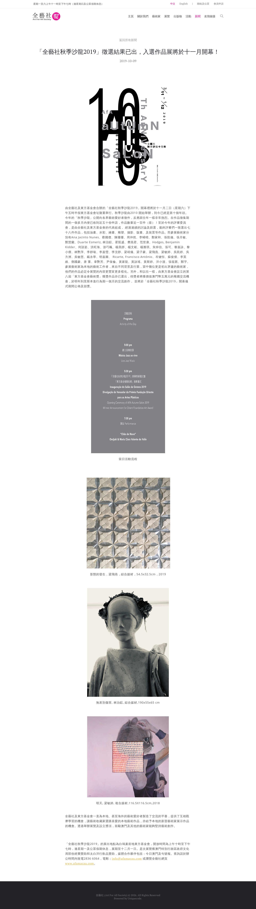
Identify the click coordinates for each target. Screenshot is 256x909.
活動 (188, 16)
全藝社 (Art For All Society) (111, 895)
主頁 (131, 16)
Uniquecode (134, 898)
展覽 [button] (167, 16)
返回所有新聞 (128, 40)
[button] (222, 16)
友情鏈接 (209, 16)
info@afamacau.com (127, 858)
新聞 (197, 16)
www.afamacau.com (79, 863)
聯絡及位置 (203, 3)
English (184, 3)
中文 (172, 3)
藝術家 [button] (156, 16)
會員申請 (219, 3)
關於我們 (142, 16)
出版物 (178, 16)
